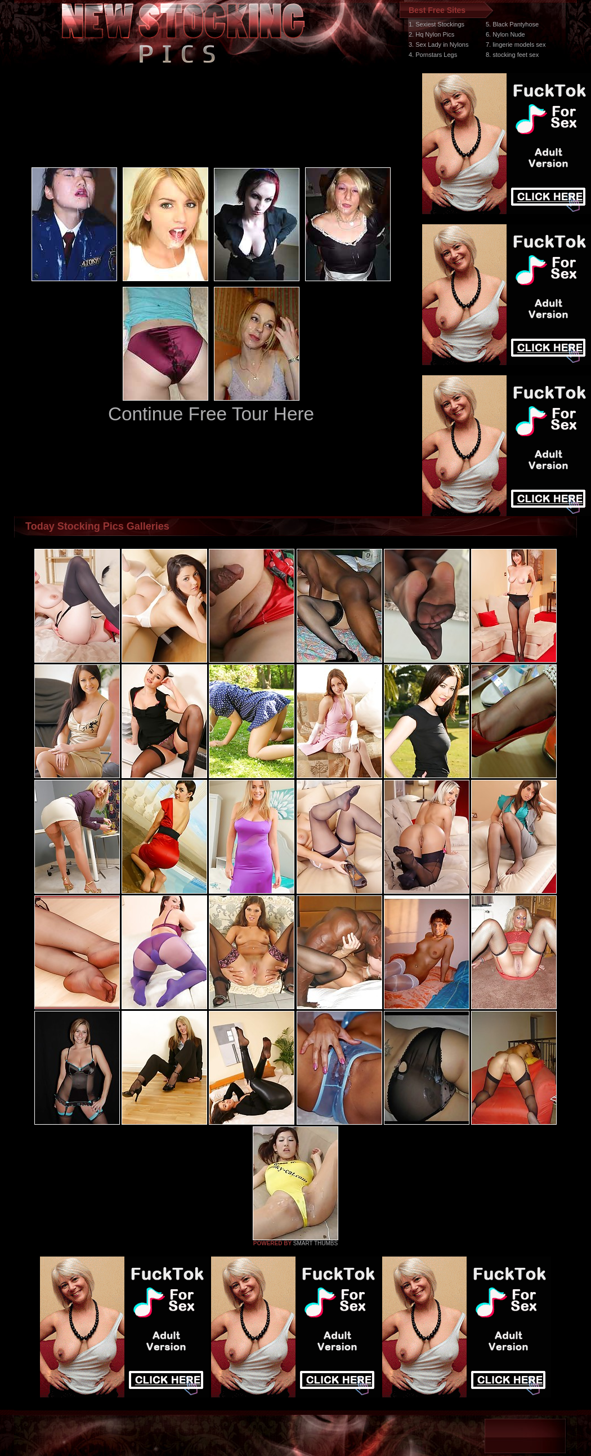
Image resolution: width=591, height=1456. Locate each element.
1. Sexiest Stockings (436, 24)
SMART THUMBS (315, 1243)
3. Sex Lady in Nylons (438, 44)
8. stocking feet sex (512, 54)
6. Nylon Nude (505, 34)
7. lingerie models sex (515, 44)
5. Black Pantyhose (512, 24)
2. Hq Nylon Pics (431, 34)
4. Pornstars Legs (433, 54)
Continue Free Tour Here (211, 413)
